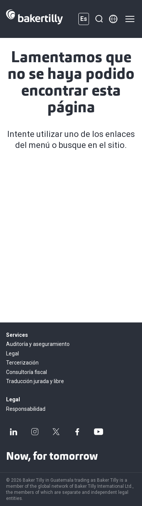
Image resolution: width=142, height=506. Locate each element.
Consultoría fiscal (26, 372)
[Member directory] (113, 19)
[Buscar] (99, 19)
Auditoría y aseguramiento (38, 344)
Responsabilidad (25, 409)
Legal (12, 353)
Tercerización (22, 363)
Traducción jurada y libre (35, 381)
